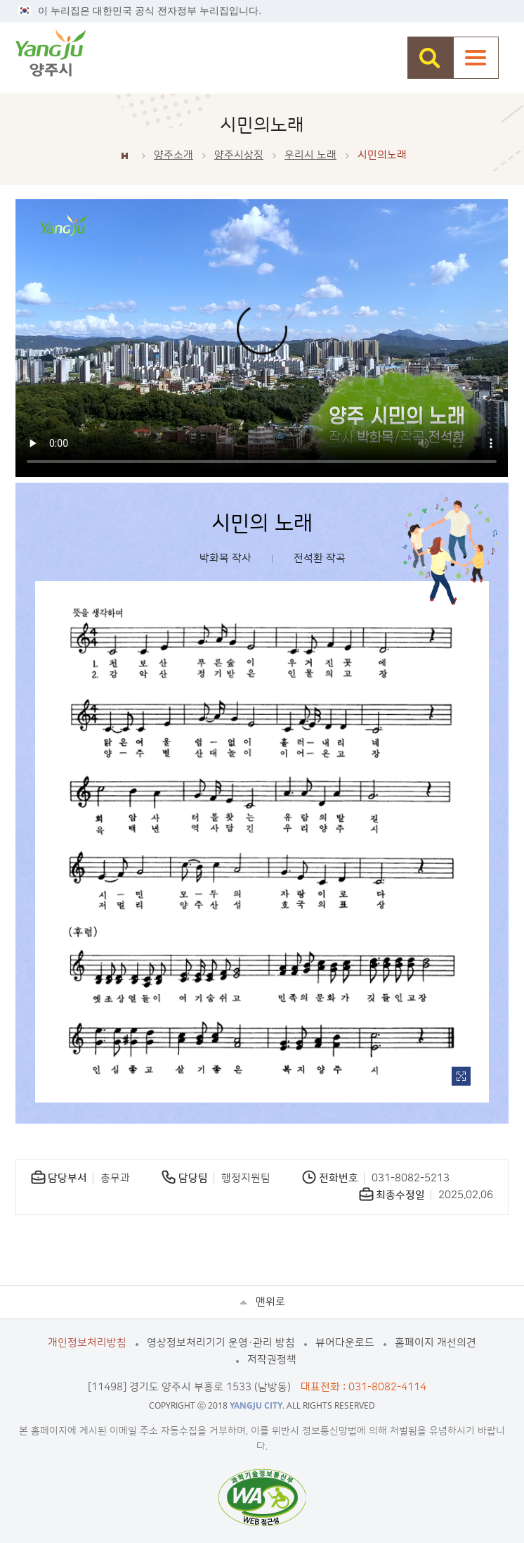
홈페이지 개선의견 (435, 1343)
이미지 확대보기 (461, 1076)
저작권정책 (271, 1360)
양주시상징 (238, 155)
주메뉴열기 (476, 58)
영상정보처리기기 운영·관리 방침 (221, 1343)
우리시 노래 (310, 155)
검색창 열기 (430, 58)
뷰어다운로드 (344, 1343)
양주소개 (173, 155)
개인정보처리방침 (87, 1343)
